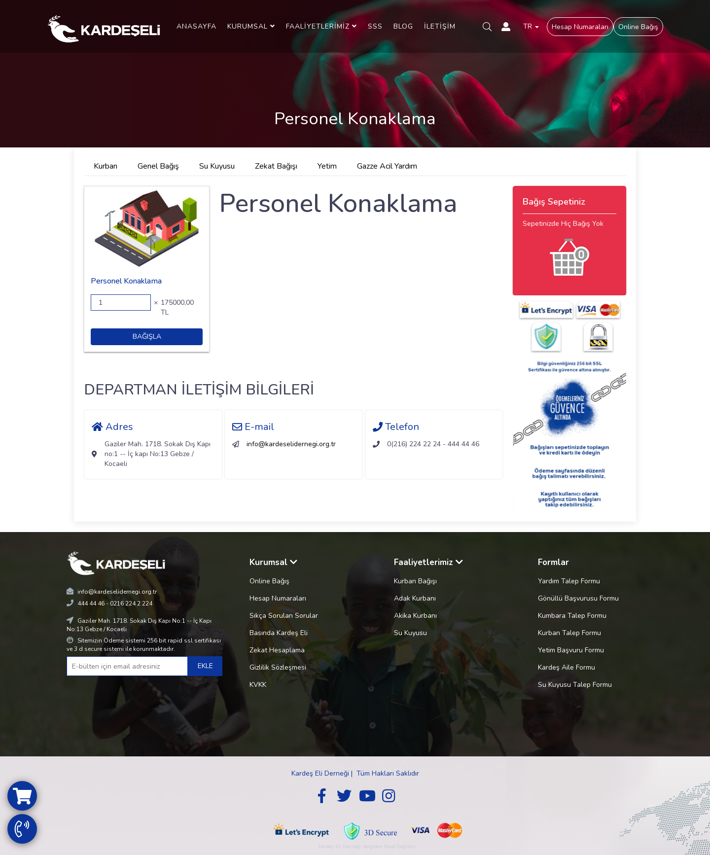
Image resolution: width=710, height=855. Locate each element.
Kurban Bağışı (415, 581)
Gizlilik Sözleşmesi (277, 667)
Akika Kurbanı (415, 615)
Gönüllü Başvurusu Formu (578, 598)
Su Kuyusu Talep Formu (575, 684)
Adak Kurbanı (415, 598)
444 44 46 (91, 603)
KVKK (257, 684)
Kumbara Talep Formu (572, 615)
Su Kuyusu (217, 166)
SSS (375, 26)
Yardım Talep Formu (569, 581)
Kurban (105, 166)
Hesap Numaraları (580, 27)
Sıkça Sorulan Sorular (283, 615)
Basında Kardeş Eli (278, 633)
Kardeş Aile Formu (566, 667)
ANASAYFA (196, 26)
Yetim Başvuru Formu (571, 650)
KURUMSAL (251, 26)
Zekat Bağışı (276, 166)
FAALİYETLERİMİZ (321, 26)
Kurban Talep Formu (569, 633)
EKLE (205, 666)
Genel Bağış (158, 166)
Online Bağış (638, 27)
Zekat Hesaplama (277, 650)
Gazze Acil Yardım (387, 166)
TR (531, 26)
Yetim (327, 166)
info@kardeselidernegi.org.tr (291, 444)
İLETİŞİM (440, 26)
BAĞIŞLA (147, 336)
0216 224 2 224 (131, 603)
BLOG (403, 26)
